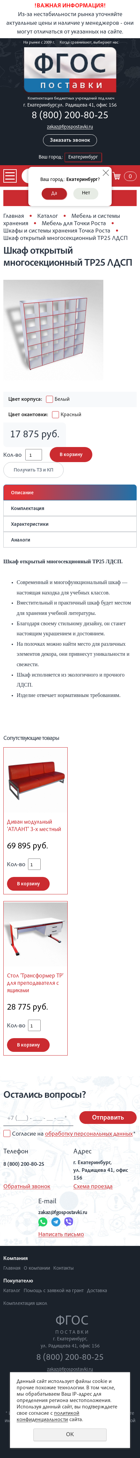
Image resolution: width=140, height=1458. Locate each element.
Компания (15, 1259)
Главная (13, 216)
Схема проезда (93, 1187)
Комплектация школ (25, 1303)
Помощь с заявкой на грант (54, 1290)
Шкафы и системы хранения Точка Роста (56, 231)
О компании (37, 1268)
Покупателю (18, 1281)
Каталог (47, 216)
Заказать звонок (70, 140)
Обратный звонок (26, 1187)
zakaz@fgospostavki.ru (70, 127)
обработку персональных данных (89, 1134)
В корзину (71, 454)
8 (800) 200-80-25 (70, 116)
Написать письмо (61, 1235)
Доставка (97, 1290)
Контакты (63, 1268)
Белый (58, 399)
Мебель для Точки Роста (74, 224)
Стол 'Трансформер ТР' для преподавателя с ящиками (35, 983)
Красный (66, 415)
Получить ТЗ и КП (33, 470)
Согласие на (73, 1134)
